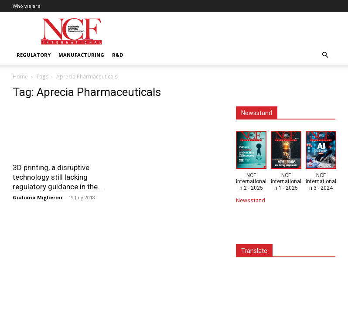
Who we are (27, 6)
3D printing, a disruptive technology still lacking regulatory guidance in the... (58, 177)
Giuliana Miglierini (37, 197)
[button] (324, 55)
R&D (117, 54)
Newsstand (250, 200)
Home (20, 76)
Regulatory (34, 54)
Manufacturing (81, 54)
